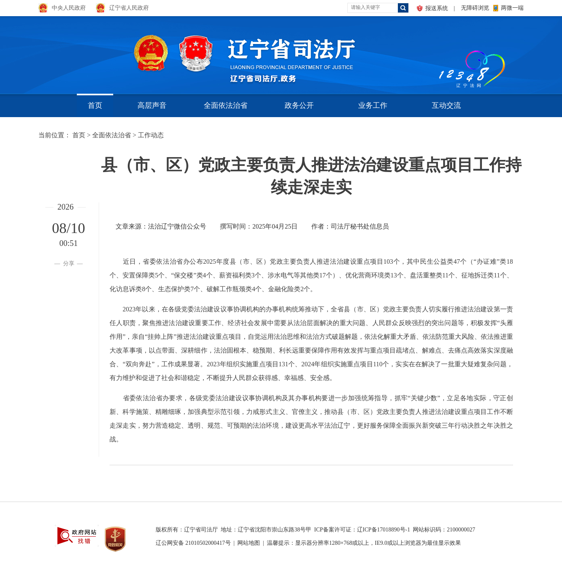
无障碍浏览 (475, 8)
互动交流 (446, 105)
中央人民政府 (69, 8)
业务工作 (372, 105)
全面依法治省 (225, 105)
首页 (95, 105)
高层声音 (152, 105)
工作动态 (151, 135)
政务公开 (299, 105)
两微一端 (512, 8)
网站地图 (248, 543)
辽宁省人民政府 (129, 8)
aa (437, 52)
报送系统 (436, 8)
